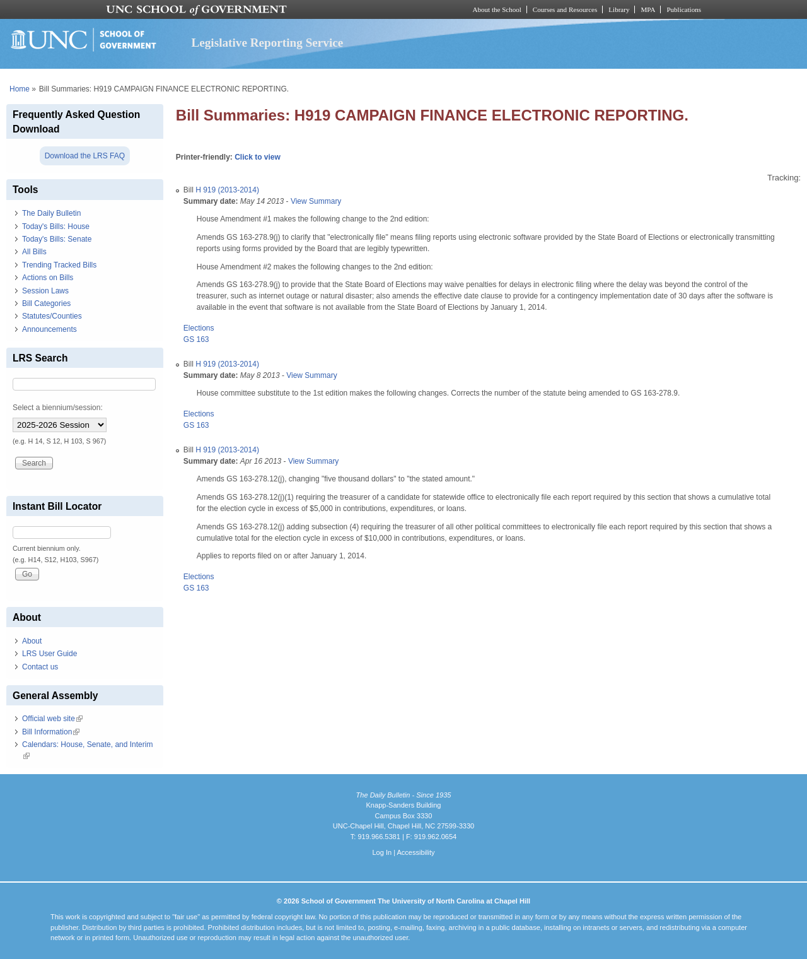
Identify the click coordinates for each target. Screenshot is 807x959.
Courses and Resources (565, 9)
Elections (198, 328)
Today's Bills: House (56, 226)
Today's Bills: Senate (56, 239)
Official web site (52, 718)
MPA (648, 9)
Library (618, 9)
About (32, 641)
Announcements (49, 329)
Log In (382, 852)
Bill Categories (46, 303)
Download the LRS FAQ (85, 155)
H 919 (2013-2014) (227, 189)
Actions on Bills (47, 277)
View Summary (316, 201)
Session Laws (45, 290)
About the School (497, 9)
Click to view (258, 157)
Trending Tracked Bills (59, 265)
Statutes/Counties (52, 316)
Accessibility (415, 852)
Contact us (40, 666)
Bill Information (50, 731)
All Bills (34, 251)
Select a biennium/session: (58, 407)
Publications (683, 9)
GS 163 (196, 339)
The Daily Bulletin (51, 213)
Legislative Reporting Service (267, 42)
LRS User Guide (49, 653)
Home (19, 89)
